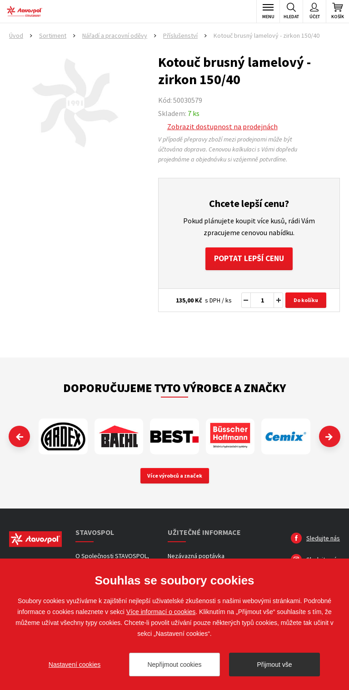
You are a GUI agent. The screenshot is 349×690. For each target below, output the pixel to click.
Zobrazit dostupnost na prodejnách (222, 126)
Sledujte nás (323, 538)
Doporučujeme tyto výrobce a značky (174, 388)
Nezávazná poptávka (196, 556)
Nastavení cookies (74, 664)
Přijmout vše (274, 664)
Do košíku (306, 300)
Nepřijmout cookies (174, 664)
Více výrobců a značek (174, 476)
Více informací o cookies (161, 611)
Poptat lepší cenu (249, 259)
